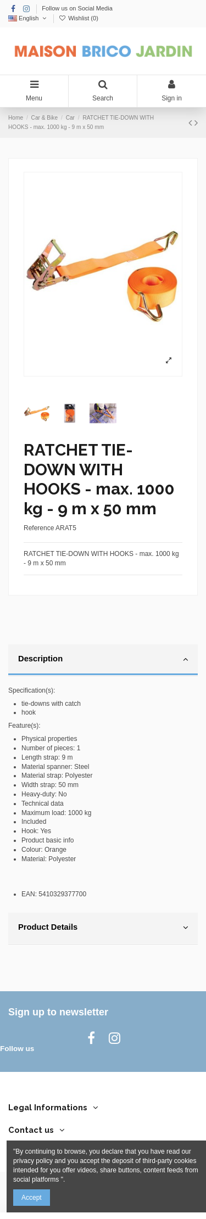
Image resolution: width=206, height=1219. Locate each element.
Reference (39, 528)
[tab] (103, 660)
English (28, 18)
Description (103, 659)
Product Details (103, 927)
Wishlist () (78, 18)
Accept (31, 1197)
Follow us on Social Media (77, 8)
